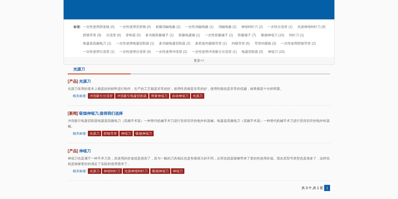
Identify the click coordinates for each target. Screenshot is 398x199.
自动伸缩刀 (180, 96)
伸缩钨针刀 (112, 171)
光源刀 (85, 81)
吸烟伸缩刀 (143, 133)
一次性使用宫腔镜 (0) (135, 27)
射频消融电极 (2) (168, 27)
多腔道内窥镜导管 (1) (211, 43)
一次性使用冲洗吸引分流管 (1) (214, 52)
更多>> (199, 60)
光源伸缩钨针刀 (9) (311, 27)
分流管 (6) (113, 35)
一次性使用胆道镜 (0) (98, 27)
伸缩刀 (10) (276, 52)
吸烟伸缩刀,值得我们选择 (101, 113)
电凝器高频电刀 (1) (97, 43)
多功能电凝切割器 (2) (174, 43)
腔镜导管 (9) (92, 35)
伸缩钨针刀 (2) (252, 27)
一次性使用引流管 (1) (98, 52)
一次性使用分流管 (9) (135, 52)
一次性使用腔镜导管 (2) (298, 43)
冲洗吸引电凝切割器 (132, 96)
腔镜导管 (110, 133)
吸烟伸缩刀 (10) (272, 35)
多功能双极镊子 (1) (159, 35)
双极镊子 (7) (247, 35)
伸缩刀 (126, 133)
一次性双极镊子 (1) (219, 35)
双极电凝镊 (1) (189, 35)
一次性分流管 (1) (280, 27)
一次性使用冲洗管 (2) (171, 52)
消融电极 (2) (227, 27)
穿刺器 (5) (133, 35)
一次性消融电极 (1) (199, 27)
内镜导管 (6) (241, 43)
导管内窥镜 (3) (265, 43)
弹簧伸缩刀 (159, 96)
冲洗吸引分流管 (101, 96)
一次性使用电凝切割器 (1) (135, 43)
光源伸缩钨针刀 (136, 171)
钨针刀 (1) (296, 35)
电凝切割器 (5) (252, 52)
